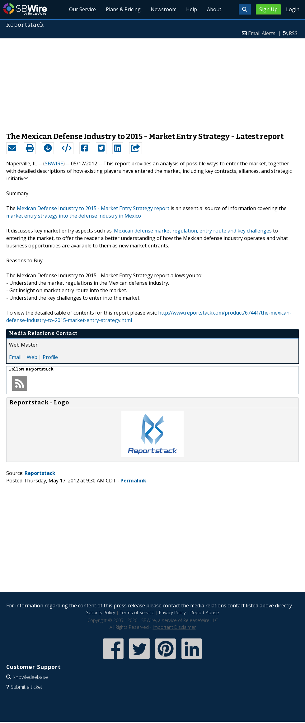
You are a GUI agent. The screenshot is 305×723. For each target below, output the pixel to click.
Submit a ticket (26, 687)
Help (191, 9)
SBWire (25, 9)
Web (32, 357)
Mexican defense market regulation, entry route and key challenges (193, 230)
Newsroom (163, 9)
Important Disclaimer (174, 627)
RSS (293, 33)
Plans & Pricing (123, 9)
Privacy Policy (172, 612)
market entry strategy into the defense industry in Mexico (73, 215)
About (214, 9)
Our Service (82, 9)
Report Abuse (204, 612)
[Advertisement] (153, 82)
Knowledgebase (30, 677)
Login (292, 9)
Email (15, 357)
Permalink (133, 480)
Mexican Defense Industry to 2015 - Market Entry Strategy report (93, 208)
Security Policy (100, 612)
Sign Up (268, 9)
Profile (50, 357)
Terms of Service (137, 612)
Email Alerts (261, 33)
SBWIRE (54, 163)
